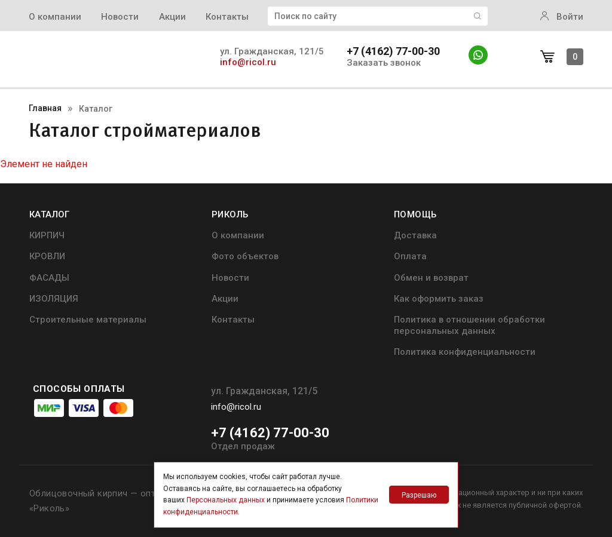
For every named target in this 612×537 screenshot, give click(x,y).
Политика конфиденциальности (465, 351)
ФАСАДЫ (49, 277)
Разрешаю (419, 495)
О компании (55, 16)
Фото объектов (245, 256)
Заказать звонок (384, 63)
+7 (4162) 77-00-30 (393, 51)
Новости (120, 16)
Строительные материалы (87, 319)
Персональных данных (225, 500)
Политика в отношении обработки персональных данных (469, 325)
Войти (561, 16)
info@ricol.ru (248, 62)
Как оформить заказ (439, 298)
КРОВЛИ (47, 256)
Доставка (415, 235)
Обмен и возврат (431, 277)
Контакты (227, 16)
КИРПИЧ (47, 235)
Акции (172, 16)
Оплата (410, 256)
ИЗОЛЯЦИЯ (53, 298)
